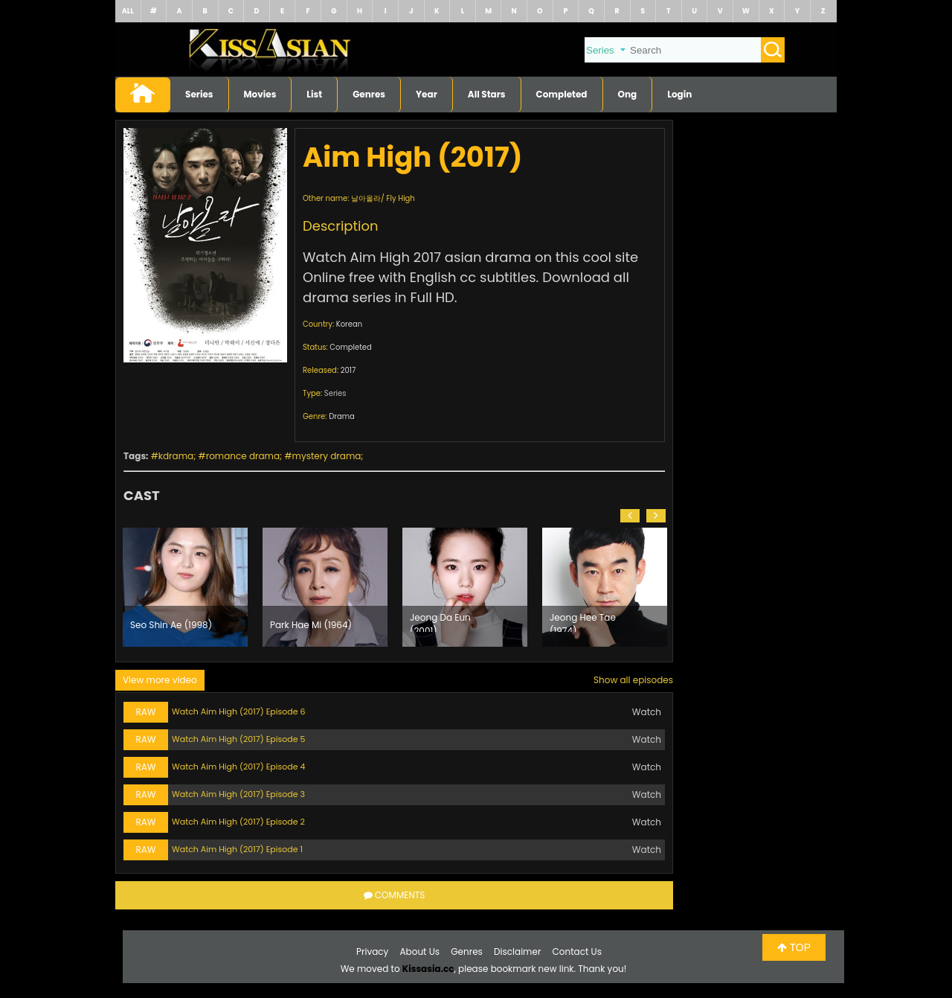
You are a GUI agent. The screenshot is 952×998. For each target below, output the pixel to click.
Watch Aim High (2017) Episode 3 (238, 794)
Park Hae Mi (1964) (311, 624)
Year (426, 94)
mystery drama (326, 456)
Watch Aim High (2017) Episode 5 (238, 739)
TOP (794, 947)
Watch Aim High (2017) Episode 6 (238, 711)
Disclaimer (517, 951)
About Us (420, 951)
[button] (630, 515)
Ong (627, 94)
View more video (160, 680)
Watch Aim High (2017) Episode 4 (238, 767)
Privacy (372, 951)
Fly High (400, 198)
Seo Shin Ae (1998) (171, 624)
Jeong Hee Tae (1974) (583, 621)
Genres (369, 94)
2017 (348, 370)
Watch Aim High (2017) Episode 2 (238, 822)
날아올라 (366, 198)
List (314, 94)
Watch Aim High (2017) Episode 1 (237, 849)
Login (679, 94)
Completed (562, 94)
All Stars (487, 94)
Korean (349, 324)
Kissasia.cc (428, 968)
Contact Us (577, 951)
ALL (128, 11)
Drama (342, 416)
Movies (260, 94)
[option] (185, 587)
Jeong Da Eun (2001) (440, 621)
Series (199, 94)
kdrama (175, 456)
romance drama (243, 456)
